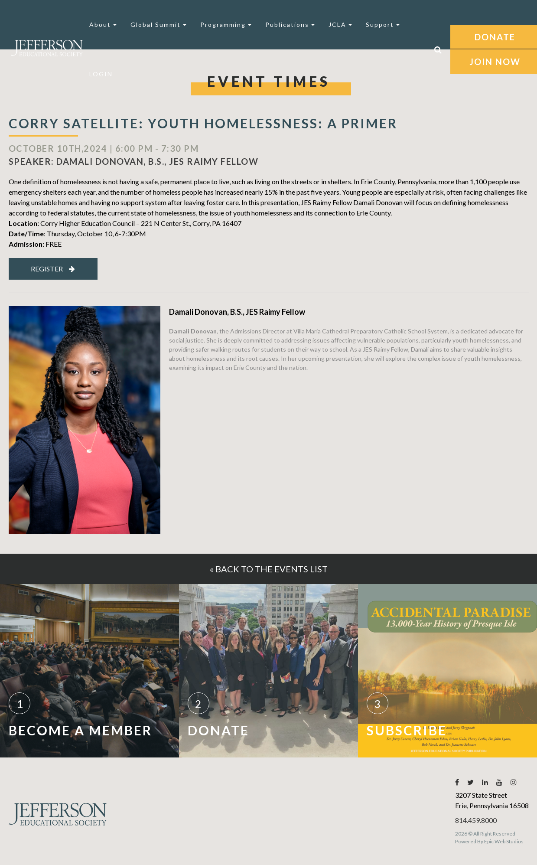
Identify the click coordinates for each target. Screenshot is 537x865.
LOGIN (101, 74)
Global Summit (158, 24)
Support (383, 24)
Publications (290, 24)
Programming (226, 24)
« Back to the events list (269, 569)
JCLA (341, 24)
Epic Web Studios (504, 841)
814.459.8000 (476, 820)
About (103, 24)
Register (53, 268)
